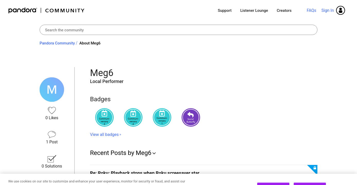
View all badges (104, 134)
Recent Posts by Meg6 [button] (120, 152)
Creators (284, 10)
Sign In (328, 10)
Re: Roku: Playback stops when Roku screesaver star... (146, 173)
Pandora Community (47, 10)
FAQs (311, 10)
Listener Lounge (254, 10)
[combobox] (178, 30)
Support (224, 10)
